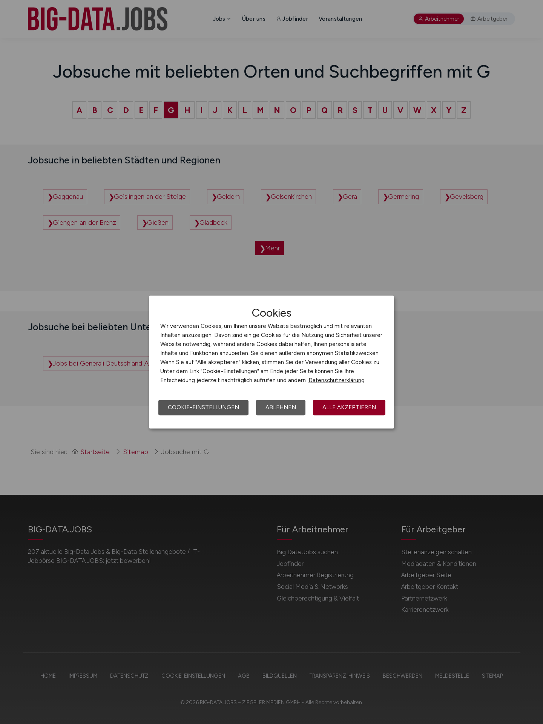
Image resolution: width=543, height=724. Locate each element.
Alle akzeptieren (349, 407)
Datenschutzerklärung (336, 380)
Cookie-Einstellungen (203, 407)
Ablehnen (280, 407)
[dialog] (271, 362)
